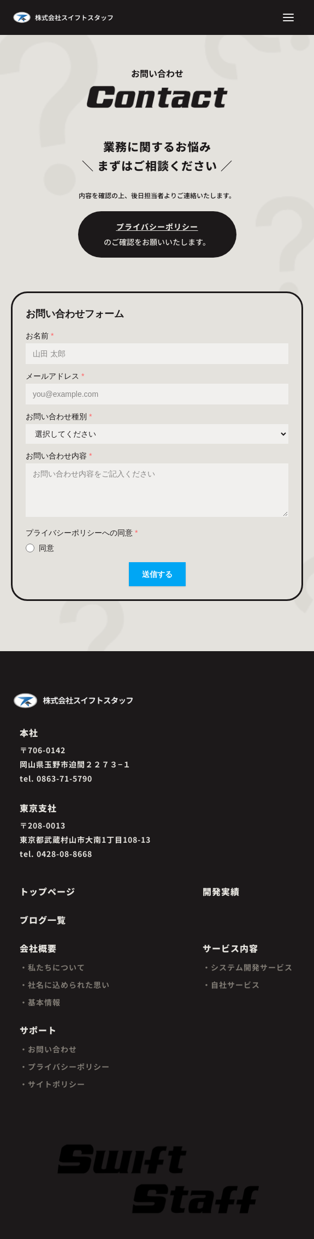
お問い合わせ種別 (59, 416)
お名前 (40, 335)
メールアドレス (55, 376)
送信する (157, 574)
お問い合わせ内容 (59, 455)
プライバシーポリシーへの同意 (82, 532)
